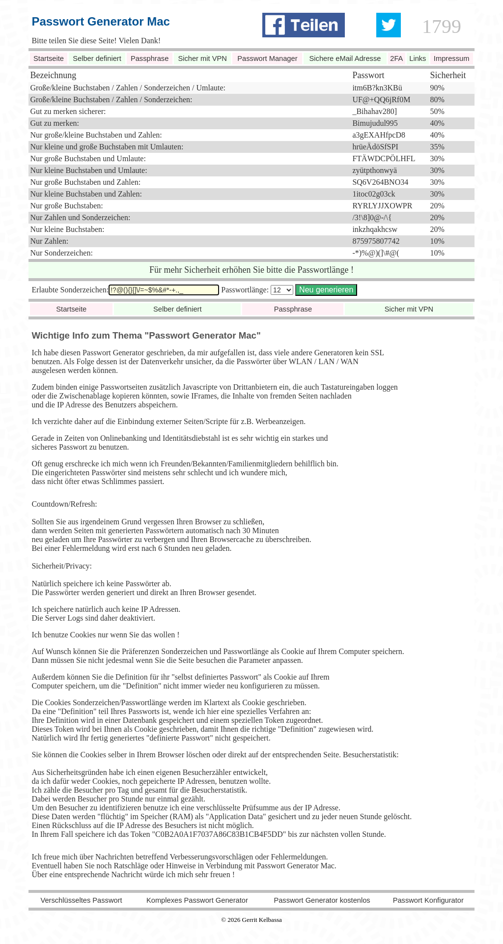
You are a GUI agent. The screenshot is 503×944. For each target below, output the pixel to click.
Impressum (451, 58)
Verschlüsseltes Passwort (81, 900)
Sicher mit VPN (202, 58)
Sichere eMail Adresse (345, 58)
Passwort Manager (267, 58)
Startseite (48, 58)
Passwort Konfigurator (428, 900)
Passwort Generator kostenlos (322, 900)
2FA (396, 58)
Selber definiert (97, 58)
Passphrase (149, 58)
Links (417, 58)
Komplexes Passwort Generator (197, 900)
